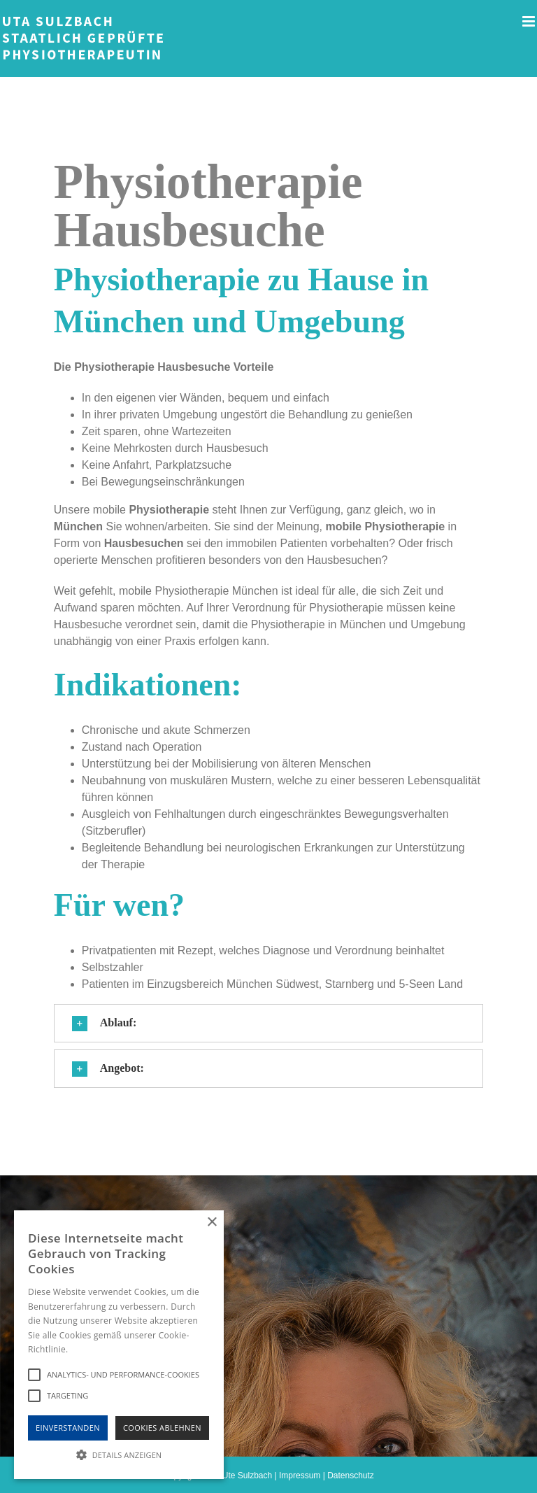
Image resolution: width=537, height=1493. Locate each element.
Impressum (299, 1475)
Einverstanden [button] (68, 1427)
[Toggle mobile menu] (529, 21)
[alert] (119, 1344)
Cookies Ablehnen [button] (162, 1427)
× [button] (211, 1222)
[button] (268, 1023)
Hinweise (88, 1349)
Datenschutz (350, 1475)
